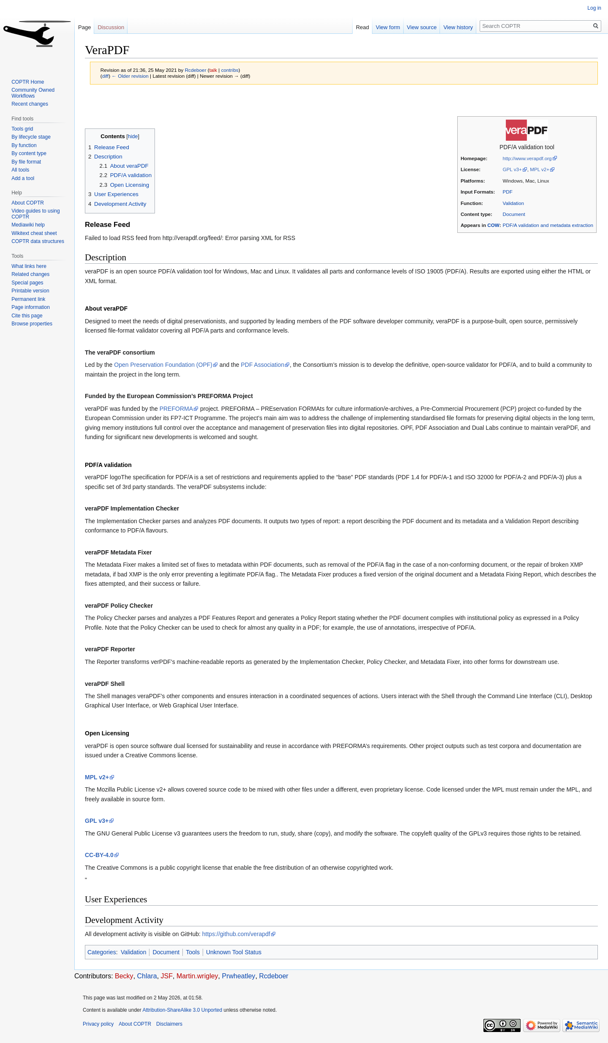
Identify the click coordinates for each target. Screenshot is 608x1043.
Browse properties (31, 324)
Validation (513, 203)
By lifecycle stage (31, 137)
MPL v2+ (539, 169)
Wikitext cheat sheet (34, 233)
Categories (101, 952)
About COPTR (27, 203)
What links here (28, 266)
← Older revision (130, 76)
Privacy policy (98, 1024)
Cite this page (26, 316)
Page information (30, 307)
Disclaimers (169, 1024)
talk (213, 70)
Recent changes (29, 104)
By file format (26, 162)
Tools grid (22, 129)
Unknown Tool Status (233, 952)
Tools (193, 952)
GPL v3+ (512, 169)
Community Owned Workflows (32, 93)
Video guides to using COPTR (35, 214)
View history (458, 27)
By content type (28, 153)
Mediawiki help (28, 225)
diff (105, 76)
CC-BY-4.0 (99, 855)
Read (362, 27)
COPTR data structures (37, 241)
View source (422, 27)
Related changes (30, 274)
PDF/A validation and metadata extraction (548, 225)
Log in (594, 8)
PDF (508, 191)
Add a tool (22, 178)
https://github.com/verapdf (236, 934)
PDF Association (262, 364)
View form (388, 27)
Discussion (111, 27)
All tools (20, 170)
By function (23, 145)
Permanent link (28, 299)
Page (84, 27)
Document (514, 214)
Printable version (30, 291)
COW (493, 225)
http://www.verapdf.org (527, 158)
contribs (230, 70)
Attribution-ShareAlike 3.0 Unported (182, 1010)
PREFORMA (176, 408)
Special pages (27, 283)
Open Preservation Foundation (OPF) (163, 364)
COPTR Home (27, 82)
